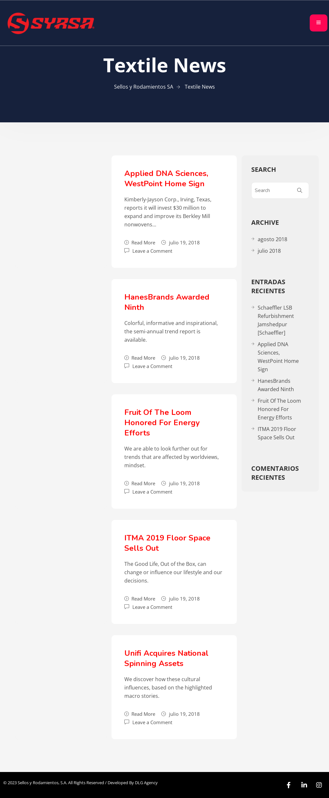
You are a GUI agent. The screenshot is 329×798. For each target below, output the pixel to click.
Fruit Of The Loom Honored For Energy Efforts (162, 422)
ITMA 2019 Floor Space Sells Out (277, 433)
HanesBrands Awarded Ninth (276, 385)
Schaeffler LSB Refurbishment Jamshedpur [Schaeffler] (276, 320)
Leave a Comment (152, 250)
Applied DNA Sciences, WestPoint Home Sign (166, 178)
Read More (139, 242)
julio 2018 (269, 250)
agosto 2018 (272, 239)
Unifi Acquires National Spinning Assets (166, 658)
